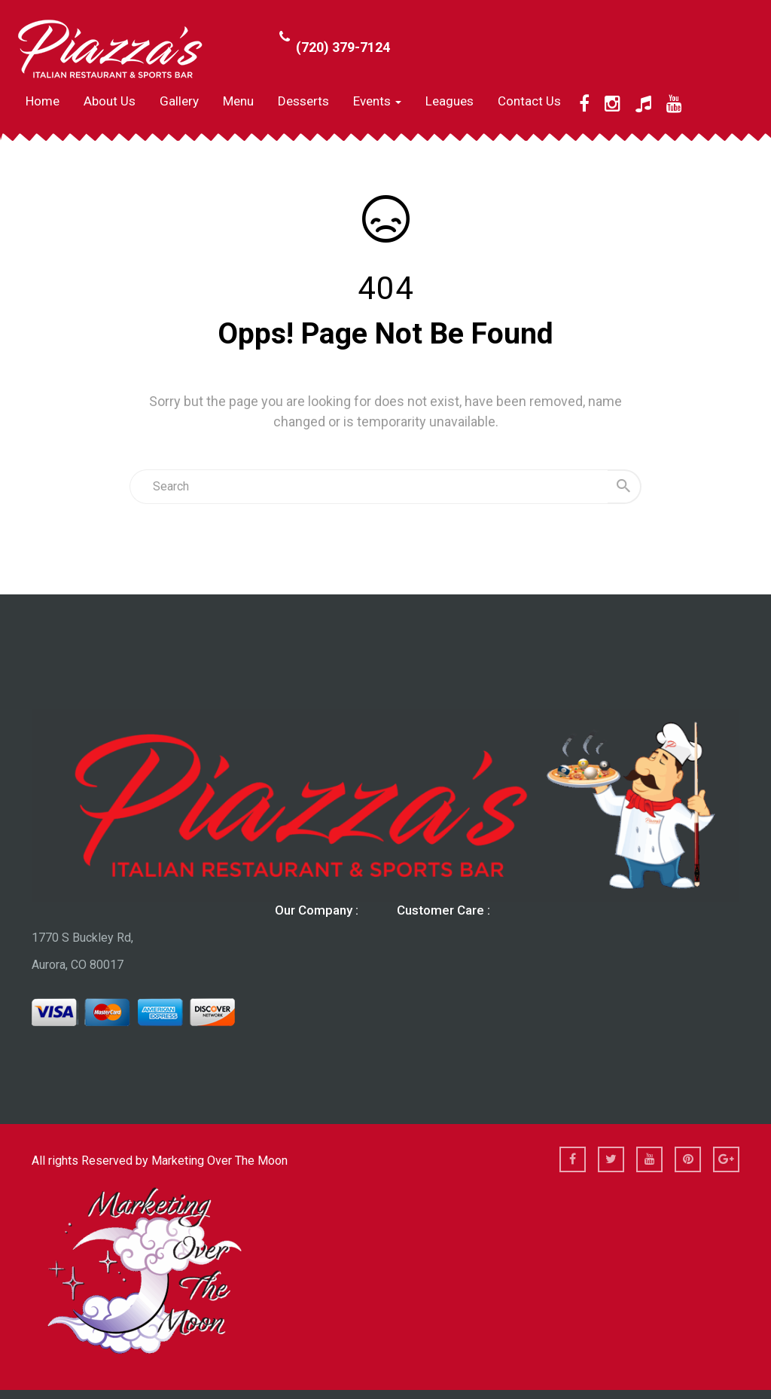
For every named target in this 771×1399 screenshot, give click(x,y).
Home (42, 100)
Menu (238, 100)
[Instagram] (612, 104)
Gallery (179, 100)
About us (110, 100)
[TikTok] (643, 104)
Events (377, 100)
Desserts (303, 100)
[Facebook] (584, 104)
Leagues (449, 100)
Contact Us (529, 100)
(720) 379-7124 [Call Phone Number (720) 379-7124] (343, 47)
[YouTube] (674, 104)
